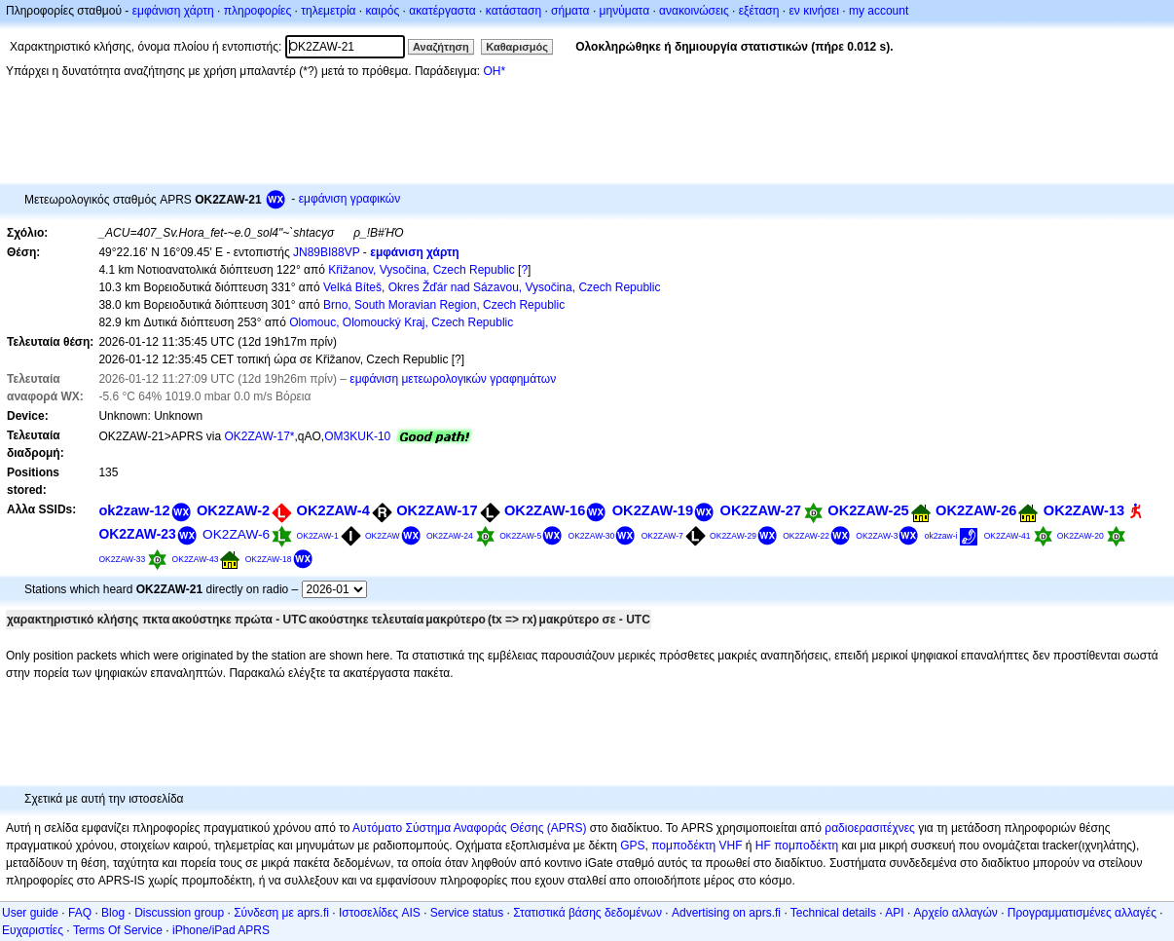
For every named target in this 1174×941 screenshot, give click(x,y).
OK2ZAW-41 (1007, 536)
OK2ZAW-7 (662, 536)
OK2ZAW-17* (259, 436)
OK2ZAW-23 (136, 534)
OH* (494, 71)
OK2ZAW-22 (806, 536)
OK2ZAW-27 (760, 510)
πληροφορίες (258, 11)
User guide (30, 913)
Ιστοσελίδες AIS (380, 913)
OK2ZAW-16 (544, 510)
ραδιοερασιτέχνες (870, 828)
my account (878, 11)
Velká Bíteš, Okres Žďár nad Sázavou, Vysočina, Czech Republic (491, 287)
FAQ (80, 913)
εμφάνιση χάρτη (173, 11)
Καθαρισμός (517, 47)
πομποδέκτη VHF (696, 845)
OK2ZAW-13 (1084, 510)
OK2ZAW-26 (976, 510)
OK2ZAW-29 (733, 536)
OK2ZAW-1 (318, 536)
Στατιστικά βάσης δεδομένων (587, 913)
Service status (466, 913)
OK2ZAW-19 (652, 510)
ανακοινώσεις (694, 11)
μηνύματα (625, 11)
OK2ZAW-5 (520, 536)
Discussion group (179, 913)
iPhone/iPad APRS (221, 930)
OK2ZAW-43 (195, 559)
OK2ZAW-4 (333, 510)
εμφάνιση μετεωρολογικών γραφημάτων (452, 379)
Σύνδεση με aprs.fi (281, 913)
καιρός (383, 11)
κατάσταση (513, 11)
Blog (113, 913)
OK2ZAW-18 (268, 559)
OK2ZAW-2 (233, 510)
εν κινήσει (813, 11)
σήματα (570, 11)
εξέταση (759, 11)
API (894, 913)
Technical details (833, 913)
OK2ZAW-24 (449, 536)
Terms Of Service (118, 930)
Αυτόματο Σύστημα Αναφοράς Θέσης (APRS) (469, 828)
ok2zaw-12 (133, 510)
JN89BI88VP (326, 252)
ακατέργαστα (442, 11)
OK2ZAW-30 (592, 536)
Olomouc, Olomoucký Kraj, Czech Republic (401, 322)
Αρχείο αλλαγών (956, 913)
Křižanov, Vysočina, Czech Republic (421, 270)
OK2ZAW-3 (877, 536)
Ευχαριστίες (32, 930)
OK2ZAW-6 (236, 534)
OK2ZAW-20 (1080, 536)
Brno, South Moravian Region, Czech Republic (444, 305)
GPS (632, 845)
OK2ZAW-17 (436, 510)
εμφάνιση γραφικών (350, 199)
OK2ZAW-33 (121, 559)
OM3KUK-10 (357, 436)
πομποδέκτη (806, 845)
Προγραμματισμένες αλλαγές (1082, 913)
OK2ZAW (382, 536)
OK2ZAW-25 (867, 510)
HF (763, 845)
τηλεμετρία (328, 11)
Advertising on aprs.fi (726, 913)
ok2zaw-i (941, 536)
